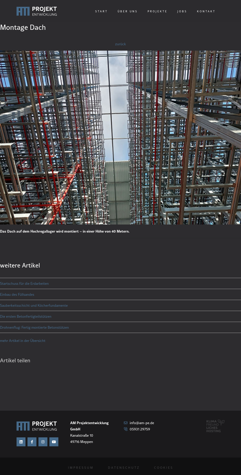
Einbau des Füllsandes (17, 294)
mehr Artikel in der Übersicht (22, 340)
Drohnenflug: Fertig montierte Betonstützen (34, 327)
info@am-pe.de (139, 422)
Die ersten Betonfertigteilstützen (25, 316)
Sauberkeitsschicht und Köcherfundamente (34, 305)
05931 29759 (137, 429)
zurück (120, 43)
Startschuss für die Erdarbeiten (24, 283)
